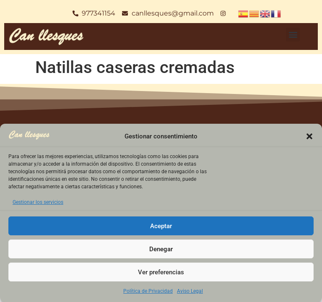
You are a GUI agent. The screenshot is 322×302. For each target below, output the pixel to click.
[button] (309, 136)
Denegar (161, 249)
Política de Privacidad (148, 291)
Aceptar (161, 226)
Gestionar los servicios (38, 202)
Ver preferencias (161, 272)
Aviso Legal (190, 291)
